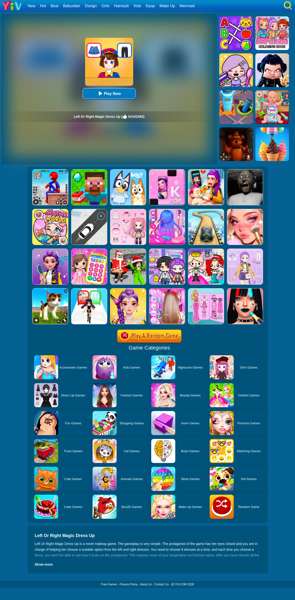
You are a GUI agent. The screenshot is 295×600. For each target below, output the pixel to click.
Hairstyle (121, 6)
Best (54, 6)
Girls (105, 6)
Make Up (167, 6)
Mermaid (187, 6)
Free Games (109, 584)
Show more (44, 564)
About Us (146, 584)
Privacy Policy (128, 584)
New (31, 6)
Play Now (109, 93)
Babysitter (71, 6)
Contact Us (161, 584)
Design (91, 6)
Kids (137, 6)
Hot (43, 6)
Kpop (150, 6)
